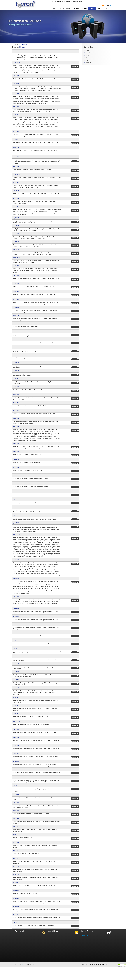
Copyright (96, 964)
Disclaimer (91, 964)
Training (74, 1)
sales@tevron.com (61, 1)
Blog (99, 8)
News (92, 8)
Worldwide (79, 1)
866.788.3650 (53, 1)
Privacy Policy (83, 964)
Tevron (23, 964)
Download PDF (75, 66)
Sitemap (109, 964)
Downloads (69, 1)
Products (76, 8)
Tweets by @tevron (86, 935)
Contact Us (107, 8)
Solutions (68, 8)
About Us (61, 8)
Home (53, 8)
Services (84, 8)
